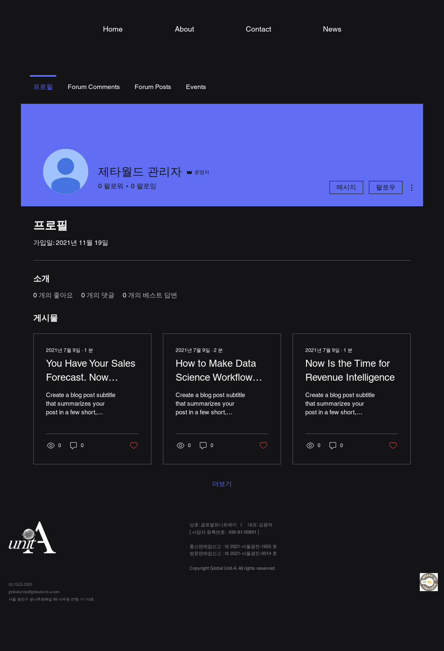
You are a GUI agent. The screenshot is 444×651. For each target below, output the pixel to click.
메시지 (346, 187)
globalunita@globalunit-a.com (34, 591)
